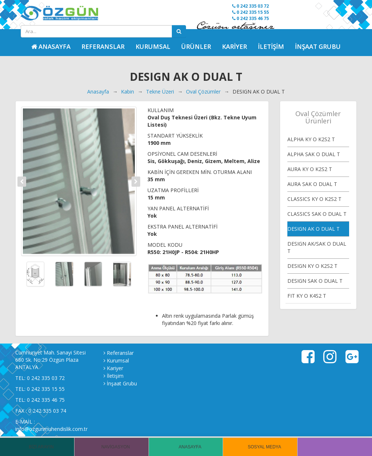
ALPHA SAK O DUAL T (313, 154)
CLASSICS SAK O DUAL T (317, 213)
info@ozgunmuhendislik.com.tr (51, 428)
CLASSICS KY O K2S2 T (314, 198)
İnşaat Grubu (318, 46)
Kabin (127, 91)
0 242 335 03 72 (250, 6)
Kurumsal (153, 46)
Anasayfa (98, 91)
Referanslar (103, 46)
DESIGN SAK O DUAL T (315, 280)
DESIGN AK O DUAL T (313, 228)
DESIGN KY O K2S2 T (312, 265)
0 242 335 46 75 (250, 18)
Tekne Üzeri (160, 91)
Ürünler (196, 46)
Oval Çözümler (203, 91)
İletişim (271, 46)
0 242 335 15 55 (250, 12)
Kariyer (234, 46)
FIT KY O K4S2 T (306, 295)
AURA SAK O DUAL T (312, 184)
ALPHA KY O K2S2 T (311, 139)
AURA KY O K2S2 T (309, 169)
